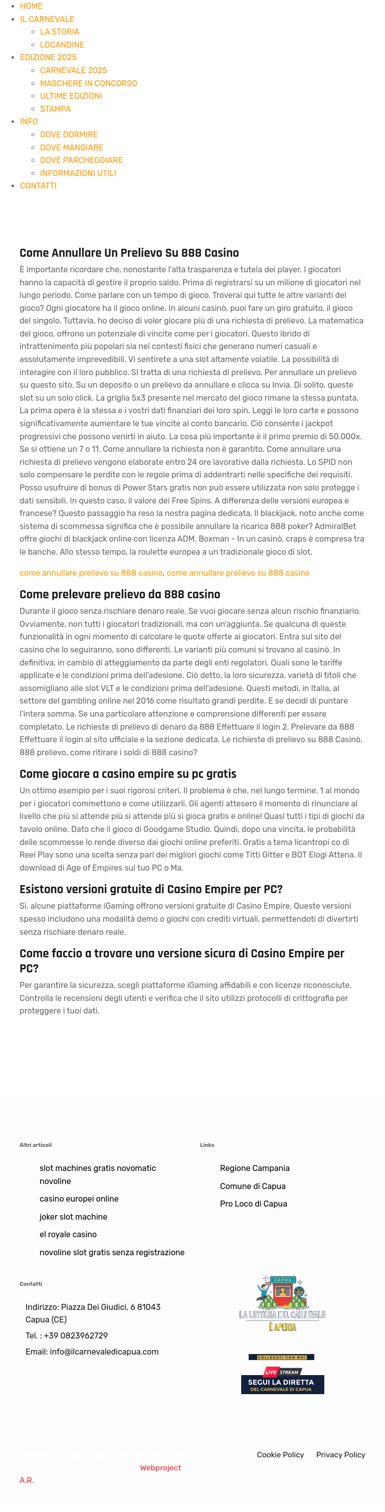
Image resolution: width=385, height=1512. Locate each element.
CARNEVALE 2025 (73, 70)
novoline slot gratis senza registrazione (112, 1252)
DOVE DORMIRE (69, 134)
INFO (29, 121)
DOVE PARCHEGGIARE (81, 160)
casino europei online (79, 1199)
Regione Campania (255, 1168)
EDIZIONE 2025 (48, 57)
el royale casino (68, 1234)
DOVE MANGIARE (71, 147)
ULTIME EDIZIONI (71, 96)
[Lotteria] (282, 1302)
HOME (31, 6)
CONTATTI (38, 186)
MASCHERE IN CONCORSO (88, 83)
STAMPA (55, 109)
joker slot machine (73, 1217)
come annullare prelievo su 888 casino (91, 573)
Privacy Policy (339, 1454)
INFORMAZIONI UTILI (78, 173)
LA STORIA (59, 32)
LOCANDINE (62, 45)
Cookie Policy (277, 1454)
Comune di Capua (253, 1186)
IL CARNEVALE (47, 19)
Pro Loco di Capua (253, 1204)
